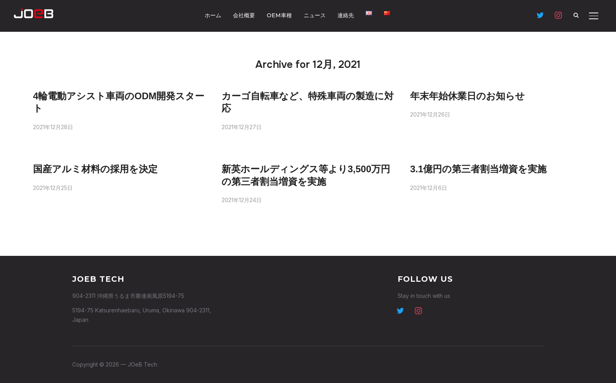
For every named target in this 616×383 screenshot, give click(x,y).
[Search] (576, 15)
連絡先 (345, 15)
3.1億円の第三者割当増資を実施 (478, 169)
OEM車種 (279, 15)
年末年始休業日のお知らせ (467, 96)
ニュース (315, 15)
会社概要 (244, 15)
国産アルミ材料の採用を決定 (95, 169)
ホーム (213, 15)
